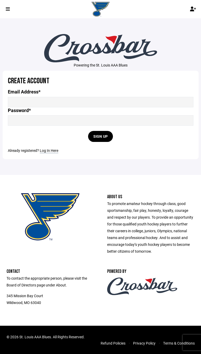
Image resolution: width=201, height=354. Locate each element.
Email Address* (24, 92)
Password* (19, 110)
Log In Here (49, 150)
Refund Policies (113, 343)
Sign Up (100, 136)
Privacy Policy (144, 343)
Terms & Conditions (179, 343)
